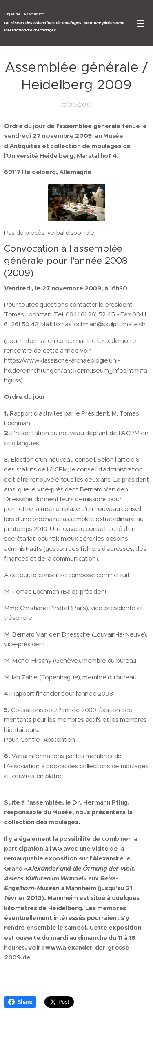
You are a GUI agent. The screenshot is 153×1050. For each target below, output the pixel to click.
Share (20, 1002)
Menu (140, 23)
